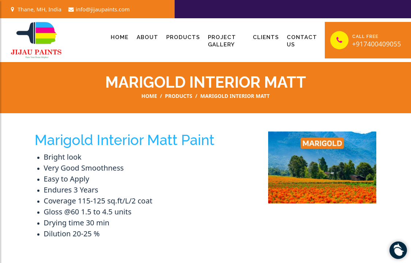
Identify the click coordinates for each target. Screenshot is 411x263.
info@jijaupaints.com (99, 9)
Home (120, 37)
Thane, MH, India (36, 9)
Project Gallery (222, 41)
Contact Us (302, 41)
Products (183, 37)
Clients (266, 37)
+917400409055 (376, 43)
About (147, 37)
